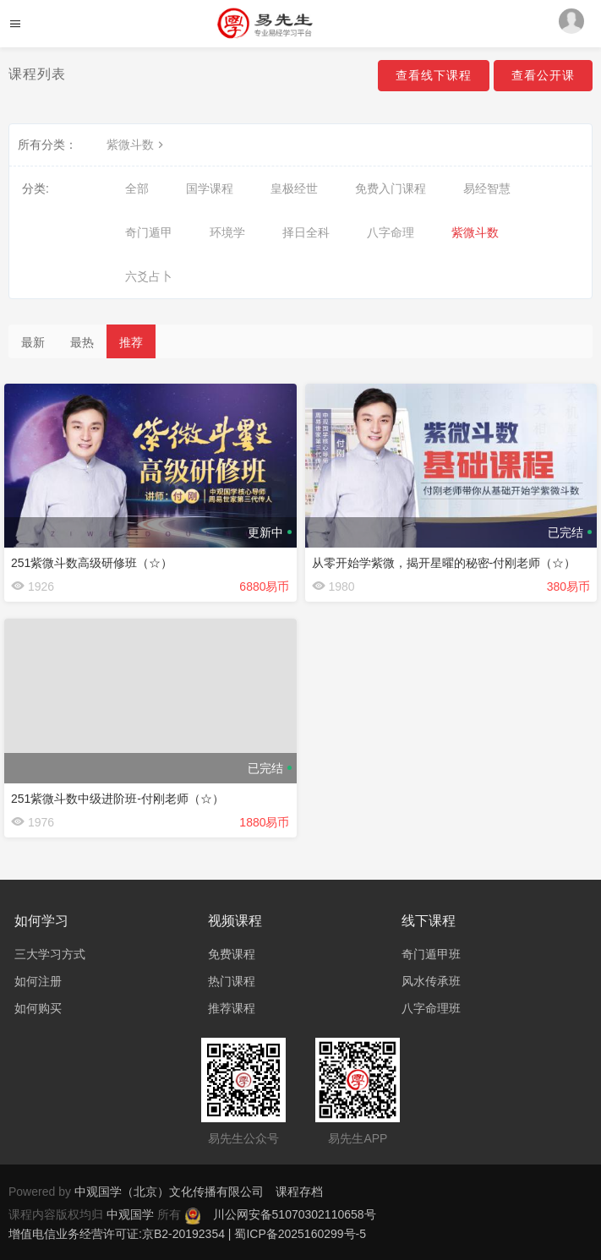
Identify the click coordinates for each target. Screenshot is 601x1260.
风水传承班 (431, 981)
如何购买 (38, 1008)
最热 (82, 342)
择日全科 (306, 232)
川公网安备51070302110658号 (294, 1214)
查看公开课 (543, 75)
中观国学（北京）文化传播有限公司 (169, 1191)
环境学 (227, 232)
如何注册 (38, 981)
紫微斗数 (137, 144)
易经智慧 (487, 188)
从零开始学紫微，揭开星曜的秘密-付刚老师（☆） (444, 563)
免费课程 (231, 954)
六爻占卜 (148, 276)
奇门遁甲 (148, 232)
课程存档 (299, 1191)
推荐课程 (231, 1008)
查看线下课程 (434, 75)
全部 (137, 188)
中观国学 (132, 1214)
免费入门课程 (390, 188)
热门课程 (231, 981)
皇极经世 (294, 188)
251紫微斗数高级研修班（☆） (91, 563)
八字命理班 (431, 1008)
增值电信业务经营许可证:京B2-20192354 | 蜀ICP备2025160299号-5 (187, 1234)
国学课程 (209, 188)
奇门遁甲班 (431, 954)
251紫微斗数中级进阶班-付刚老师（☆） (117, 798)
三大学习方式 (49, 954)
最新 (33, 342)
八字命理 (390, 232)
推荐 (131, 342)
